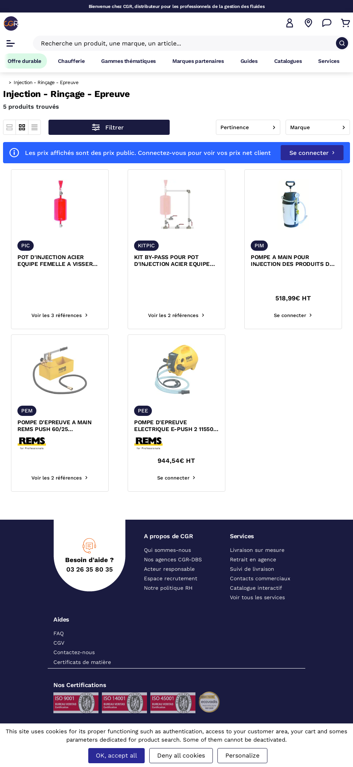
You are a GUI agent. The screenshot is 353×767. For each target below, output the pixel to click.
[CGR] (11, 23)
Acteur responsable (169, 569)
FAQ (58, 633)
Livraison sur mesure (257, 550)
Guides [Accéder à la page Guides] (249, 61)
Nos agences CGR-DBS (173, 559)
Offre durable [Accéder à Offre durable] (24, 61)
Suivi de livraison (252, 569)
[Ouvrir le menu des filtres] (109, 127)
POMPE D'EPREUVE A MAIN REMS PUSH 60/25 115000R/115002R (54, 426)
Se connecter (312, 152)
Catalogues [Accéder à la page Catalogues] (288, 61)
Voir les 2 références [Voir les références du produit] (176, 315)
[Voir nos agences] (308, 23)
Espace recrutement (170, 578)
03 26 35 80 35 (89, 569)
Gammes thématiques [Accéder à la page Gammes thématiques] (128, 61)
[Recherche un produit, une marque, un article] (187, 43)
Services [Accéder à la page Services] (328, 61)
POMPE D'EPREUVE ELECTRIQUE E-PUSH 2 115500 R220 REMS (175, 426)
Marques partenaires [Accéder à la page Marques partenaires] (198, 61)
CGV (58, 643)
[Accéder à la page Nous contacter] (326, 23)
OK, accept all (116, 755)
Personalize (242, 755)
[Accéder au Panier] (345, 23)
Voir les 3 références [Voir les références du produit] (59, 315)
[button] (289, 23)
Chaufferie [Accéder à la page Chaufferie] (71, 61)
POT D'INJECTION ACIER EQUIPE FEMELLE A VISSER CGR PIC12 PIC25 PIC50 (54, 261)
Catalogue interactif (256, 588)
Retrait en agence (253, 559)
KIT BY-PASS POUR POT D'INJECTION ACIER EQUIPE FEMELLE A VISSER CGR (172, 261)
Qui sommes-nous (167, 550)
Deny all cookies (181, 755)
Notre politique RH (168, 588)
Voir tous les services (257, 597)
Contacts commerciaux (260, 578)
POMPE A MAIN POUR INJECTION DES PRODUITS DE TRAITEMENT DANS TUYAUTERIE (292, 261)
